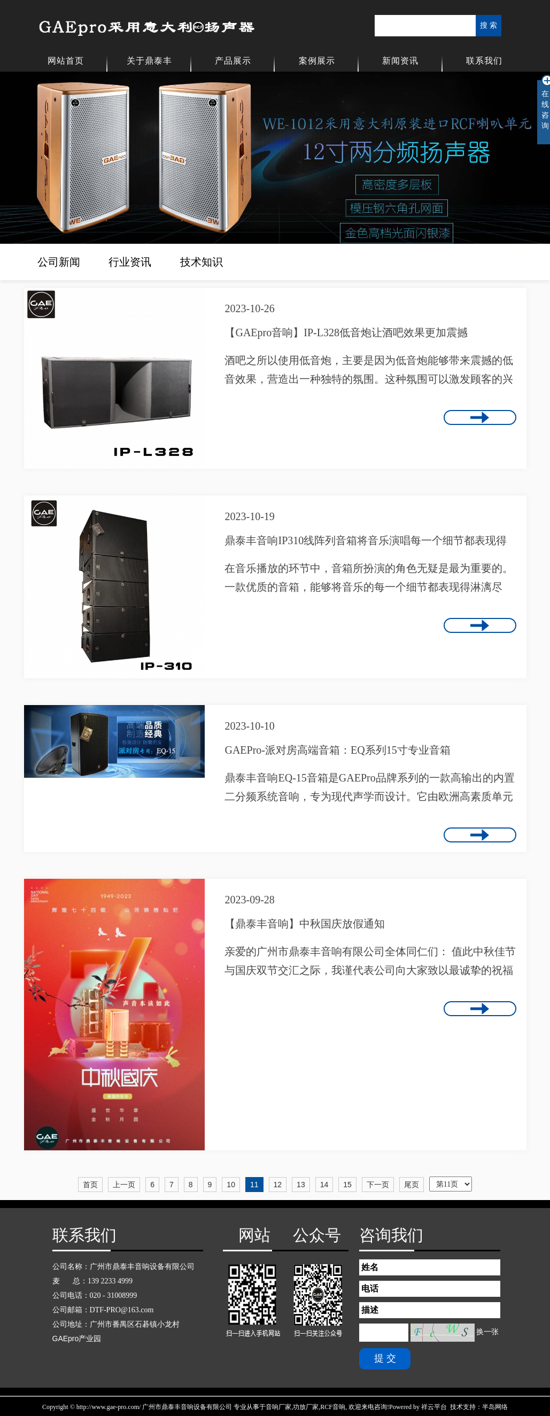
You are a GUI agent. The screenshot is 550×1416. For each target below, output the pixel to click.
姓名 (369, 1267)
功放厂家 (306, 1407)
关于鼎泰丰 (149, 60)
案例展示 (317, 60)
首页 (90, 1184)
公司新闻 (58, 262)
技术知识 (201, 262)
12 (278, 1184)
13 (301, 1184)
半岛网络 (495, 1407)
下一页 (378, 1184)
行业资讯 (130, 262)
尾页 (411, 1184)
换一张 (487, 1332)
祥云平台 (434, 1407)
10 (231, 1184)
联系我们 (484, 60)
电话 (369, 1288)
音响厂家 (278, 1407)
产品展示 (233, 60)
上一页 (124, 1184)
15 (347, 1184)
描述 (369, 1309)
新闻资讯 (400, 60)
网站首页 (66, 60)
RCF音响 (332, 1407)
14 (324, 1184)
